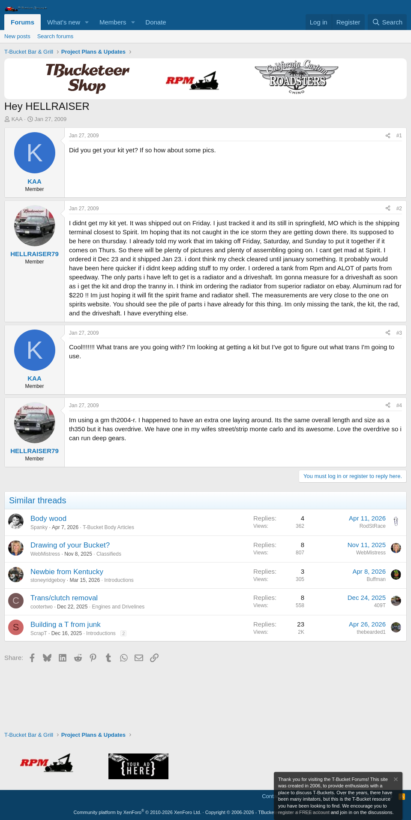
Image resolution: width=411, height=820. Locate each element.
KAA (17, 119)
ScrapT (38, 633)
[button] (87, 22)
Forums (22, 22)
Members (112, 22)
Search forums (55, 36)
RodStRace (373, 526)
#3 (399, 333)
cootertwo (41, 607)
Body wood (48, 518)
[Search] (387, 22)
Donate (155, 22)
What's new (63, 22)
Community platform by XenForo (137, 812)
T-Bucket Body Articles (108, 527)
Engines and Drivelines (118, 607)
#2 (399, 209)
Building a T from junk (65, 624)
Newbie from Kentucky (66, 572)
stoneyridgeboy (47, 580)
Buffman (376, 579)
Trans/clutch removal (64, 598)
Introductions (119, 580)
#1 (399, 136)
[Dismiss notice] (395, 780)
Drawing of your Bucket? (70, 545)
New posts (17, 36)
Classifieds (108, 554)
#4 (399, 405)
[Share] (387, 136)
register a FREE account (304, 812)
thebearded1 (371, 632)
